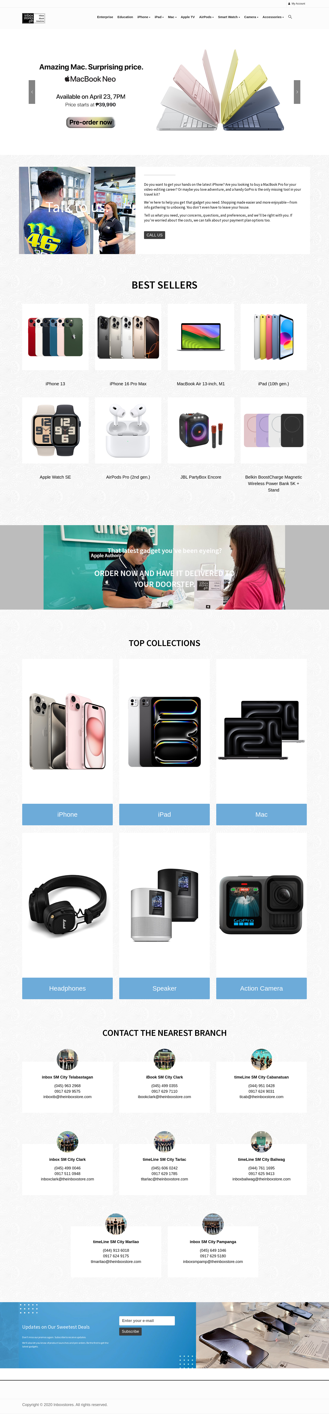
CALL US (155, 235)
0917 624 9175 (116, 1256)
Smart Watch (229, 17)
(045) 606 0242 (164, 1168)
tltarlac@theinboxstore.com (164, 1179)
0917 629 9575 (67, 1091)
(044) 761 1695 (261, 1168)
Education (125, 17)
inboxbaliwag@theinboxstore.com (261, 1179)
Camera (251, 17)
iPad (159, 17)
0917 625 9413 (261, 1174)
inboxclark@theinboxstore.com (67, 1179)
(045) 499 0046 (67, 1168)
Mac (172, 17)
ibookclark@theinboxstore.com (164, 1097)
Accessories (273, 17)
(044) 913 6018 (116, 1250)
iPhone (143, 17)
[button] (290, 17)
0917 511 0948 (67, 1174)
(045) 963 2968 (67, 1086)
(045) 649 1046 (213, 1250)
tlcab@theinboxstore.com (261, 1097)
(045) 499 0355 (164, 1086)
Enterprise (105, 17)
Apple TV (188, 17)
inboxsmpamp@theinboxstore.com (213, 1261)
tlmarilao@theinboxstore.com (116, 1261)
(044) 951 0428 (261, 1086)
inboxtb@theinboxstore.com (67, 1097)
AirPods (206, 17)
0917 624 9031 (261, 1091)
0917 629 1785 (164, 1174)
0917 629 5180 (213, 1256)
